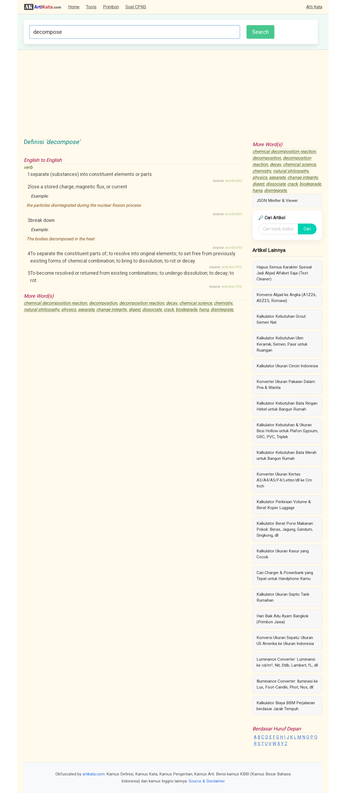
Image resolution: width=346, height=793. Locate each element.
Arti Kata (314, 6)
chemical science (195, 303)
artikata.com (93, 774)
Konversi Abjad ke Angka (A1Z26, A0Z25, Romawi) (287, 297)
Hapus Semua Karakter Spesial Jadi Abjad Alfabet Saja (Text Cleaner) (284, 273)
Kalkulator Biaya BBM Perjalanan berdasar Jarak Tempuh (286, 705)
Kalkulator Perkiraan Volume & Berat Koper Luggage (284, 504)
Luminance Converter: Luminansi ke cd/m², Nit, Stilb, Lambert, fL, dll (287, 662)
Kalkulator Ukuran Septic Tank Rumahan (283, 597)
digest (134, 309)
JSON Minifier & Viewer (277, 200)
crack (169, 309)
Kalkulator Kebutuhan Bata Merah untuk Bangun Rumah (287, 455)
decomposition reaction (141, 303)
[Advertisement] (173, 97)
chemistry (223, 303)
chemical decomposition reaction (55, 303)
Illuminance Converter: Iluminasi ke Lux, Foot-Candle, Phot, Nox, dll (287, 684)
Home (73, 6)
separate (86, 309)
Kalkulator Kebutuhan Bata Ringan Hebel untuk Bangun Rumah (287, 406)
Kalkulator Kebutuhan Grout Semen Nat (281, 319)
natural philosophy (41, 309)
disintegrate (222, 309)
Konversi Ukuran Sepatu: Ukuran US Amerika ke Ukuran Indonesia (285, 640)
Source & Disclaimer (207, 781)
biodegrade (186, 309)
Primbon (111, 6)
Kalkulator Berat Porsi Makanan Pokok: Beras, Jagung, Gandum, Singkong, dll (285, 529)
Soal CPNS (135, 6)
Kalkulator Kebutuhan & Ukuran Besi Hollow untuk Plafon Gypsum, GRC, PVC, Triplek (287, 430)
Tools (91, 6)
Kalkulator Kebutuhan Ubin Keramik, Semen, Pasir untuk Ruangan (282, 344)
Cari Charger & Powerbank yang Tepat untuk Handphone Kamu (285, 575)
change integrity (111, 309)
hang (204, 309)
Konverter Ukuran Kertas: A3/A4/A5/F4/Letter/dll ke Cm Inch (284, 480)
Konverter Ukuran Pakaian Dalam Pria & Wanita (286, 384)
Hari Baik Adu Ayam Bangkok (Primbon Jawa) (282, 619)
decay (171, 303)
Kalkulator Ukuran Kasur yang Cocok (283, 554)
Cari (307, 228)
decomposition (103, 303)
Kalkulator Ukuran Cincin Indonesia (287, 365)
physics (68, 309)
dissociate (152, 309)
